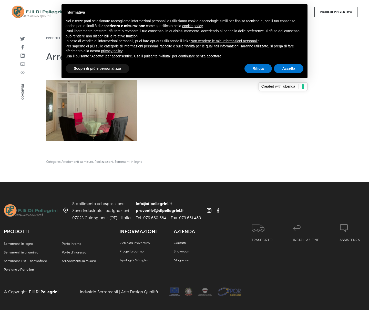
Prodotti (53, 38)
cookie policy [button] (192, 26)
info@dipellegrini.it (154, 203)
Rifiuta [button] (258, 68)
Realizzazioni (104, 161)
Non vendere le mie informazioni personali (223, 41)
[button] (335, 12)
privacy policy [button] (111, 51)
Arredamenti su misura (77, 161)
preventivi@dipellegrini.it (160, 210)
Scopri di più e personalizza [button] (97, 68)
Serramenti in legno (128, 161)
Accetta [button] (288, 68)
